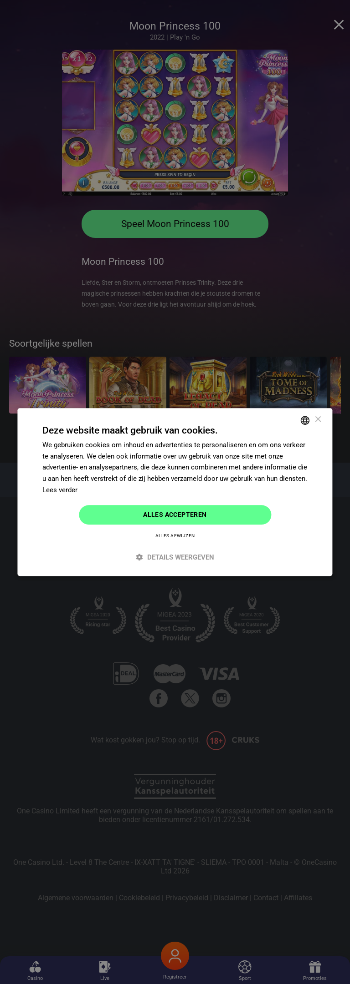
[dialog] (174, 492)
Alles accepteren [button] (174, 514)
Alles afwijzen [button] (175, 536)
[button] (174, 557)
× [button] (317, 419)
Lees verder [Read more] (59, 489)
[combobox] (305, 419)
